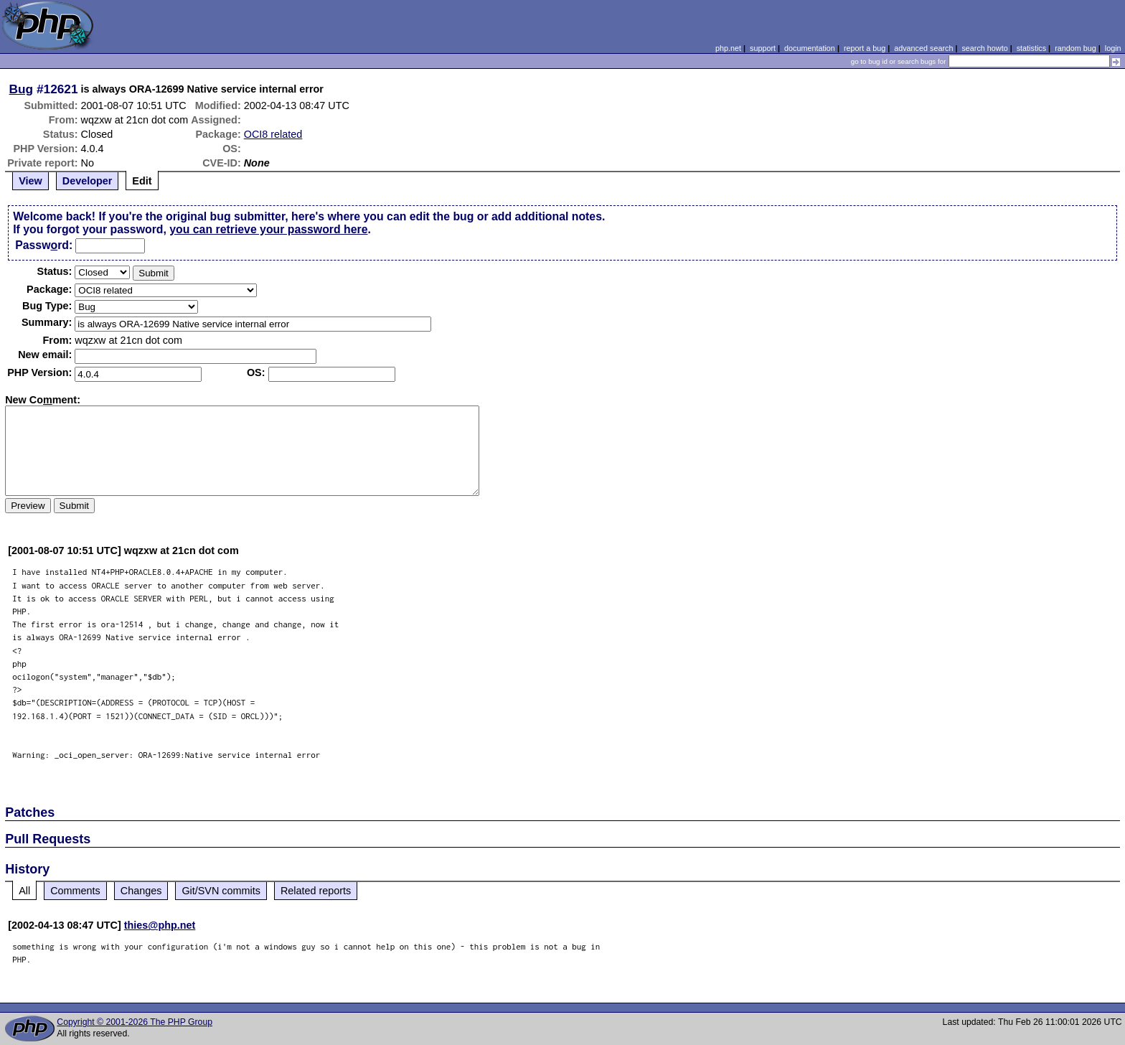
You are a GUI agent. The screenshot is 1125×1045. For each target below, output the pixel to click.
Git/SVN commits (221, 890)
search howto (984, 48)
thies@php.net (160, 925)
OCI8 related (273, 134)
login (1113, 48)
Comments (75, 890)
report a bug (864, 48)
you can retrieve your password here (268, 229)
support (763, 48)
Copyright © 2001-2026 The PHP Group (134, 1022)
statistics (1031, 48)
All (24, 890)
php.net (728, 48)
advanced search (923, 48)
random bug (1075, 48)
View (30, 181)
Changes (141, 890)
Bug (21, 89)
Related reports (316, 890)
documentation (809, 48)
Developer (87, 181)
